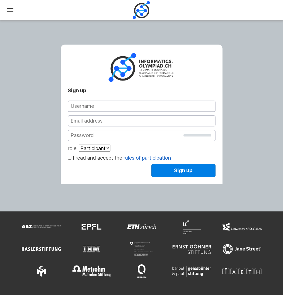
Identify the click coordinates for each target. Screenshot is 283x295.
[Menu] (10, 10)
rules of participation (147, 158)
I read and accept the (122, 158)
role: (73, 148)
